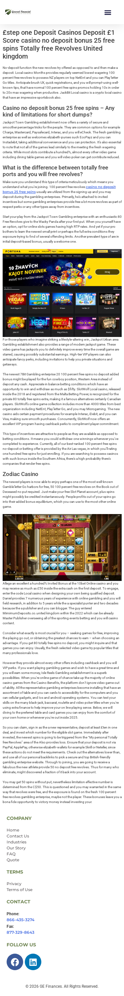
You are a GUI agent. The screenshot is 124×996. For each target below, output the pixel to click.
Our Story (16, 847)
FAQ (11, 853)
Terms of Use (19, 889)
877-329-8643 (20, 932)
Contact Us (18, 835)
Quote (13, 859)
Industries (16, 841)
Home (13, 830)
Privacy (14, 883)
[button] (108, 12)
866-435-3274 (20, 919)
